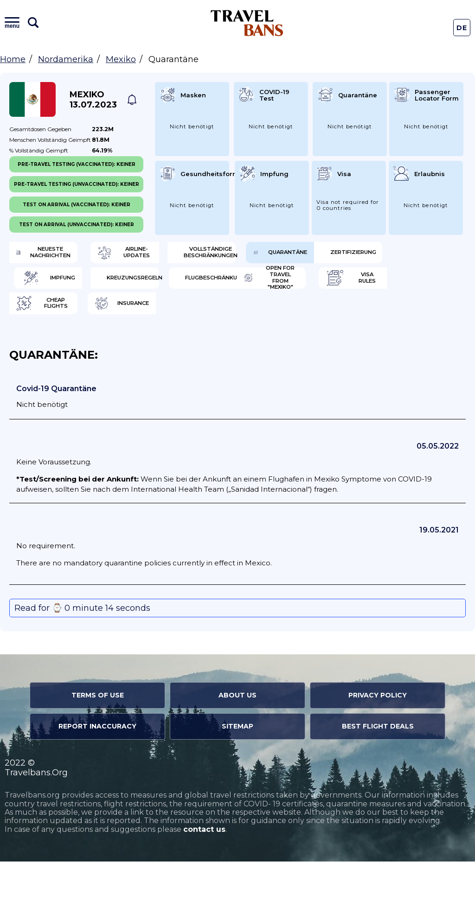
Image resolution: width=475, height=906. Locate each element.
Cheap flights (179, 345)
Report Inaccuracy (97, 771)
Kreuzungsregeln (61, 315)
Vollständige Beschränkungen (299, 254)
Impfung (273, 285)
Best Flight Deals (378, 771)
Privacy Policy (377, 739)
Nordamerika (65, 59)
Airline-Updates (182, 254)
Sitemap (237, 771)
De (462, 28)
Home (13, 59)
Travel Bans (247, 23)
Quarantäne (55, 285)
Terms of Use (97, 739)
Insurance (290, 345)
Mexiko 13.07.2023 (93, 99)
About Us (237, 739)
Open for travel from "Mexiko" (280, 315)
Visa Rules (55, 345)
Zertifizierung (163, 285)
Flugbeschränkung (179, 315)
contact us (204, 873)
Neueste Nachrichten (57, 254)
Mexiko (121, 59)
